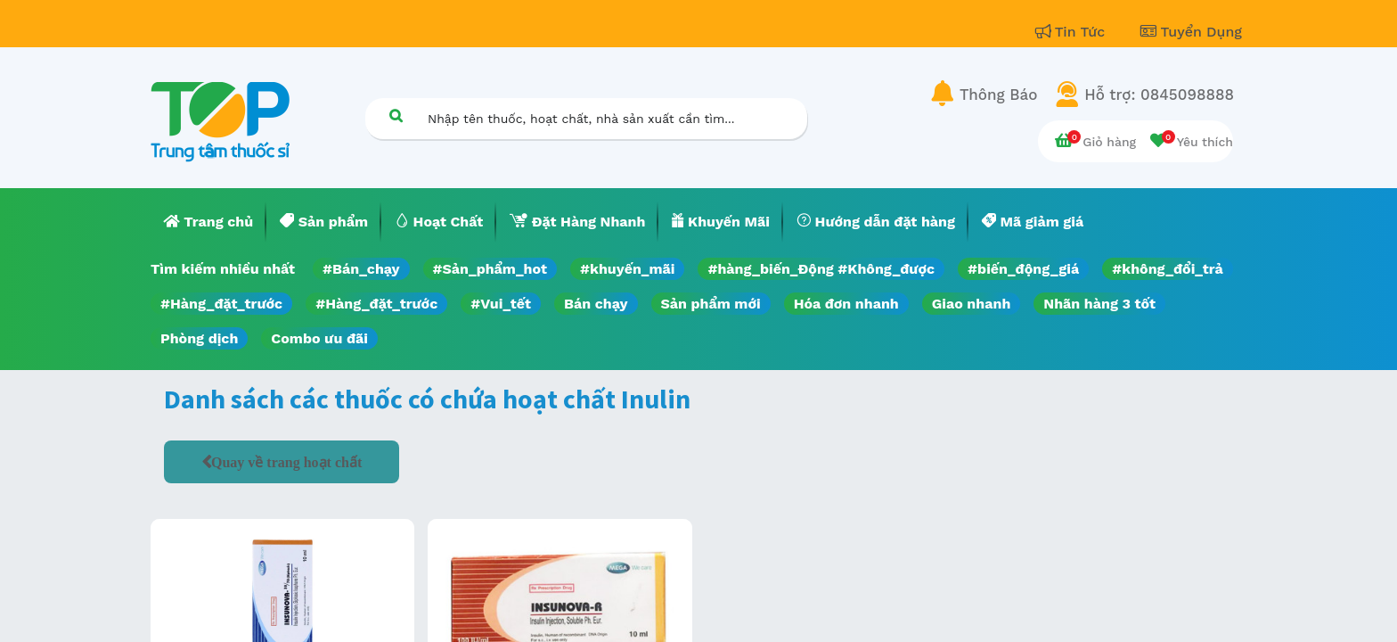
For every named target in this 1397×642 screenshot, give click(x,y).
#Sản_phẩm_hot (490, 268)
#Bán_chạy (361, 268)
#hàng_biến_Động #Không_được (821, 268)
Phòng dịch (199, 338)
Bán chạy (595, 303)
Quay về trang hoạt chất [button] (286, 462)
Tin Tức (1072, 31)
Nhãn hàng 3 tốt (1099, 303)
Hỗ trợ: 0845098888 (1159, 94)
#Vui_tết (500, 303)
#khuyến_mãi (627, 268)
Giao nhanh (971, 303)
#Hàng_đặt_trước (221, 303)
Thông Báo (998, 94)
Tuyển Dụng (1191, 31)
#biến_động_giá (1023, 268)
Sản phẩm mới (711, 303)
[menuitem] (208, 222)
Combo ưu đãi (319, 338)
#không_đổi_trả (1167, 268)
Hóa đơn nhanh (846, 303)
